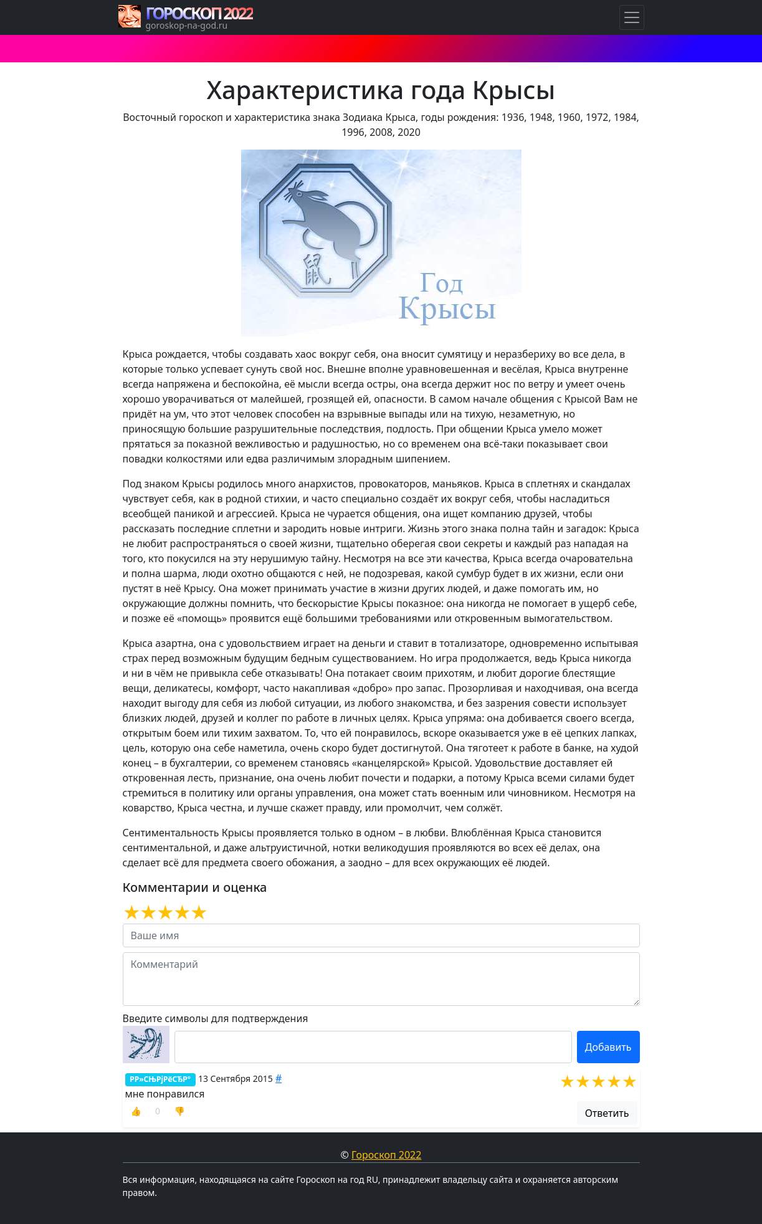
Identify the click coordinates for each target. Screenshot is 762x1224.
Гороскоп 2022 (386, 1155)
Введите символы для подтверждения (215, 1018)
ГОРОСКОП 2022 (199, 13)
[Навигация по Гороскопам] (631, 17)
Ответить (607, 1113)
